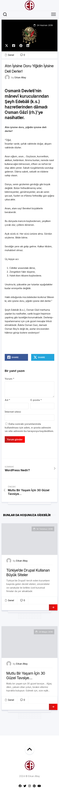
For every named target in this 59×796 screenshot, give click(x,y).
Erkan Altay (20, 77)
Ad (7, 399)
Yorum (9, 378)
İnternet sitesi (13, 411)
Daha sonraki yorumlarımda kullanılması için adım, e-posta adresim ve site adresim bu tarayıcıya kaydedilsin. (29, 427)
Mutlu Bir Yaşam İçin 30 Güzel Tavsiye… (25, 675)
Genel (11, 55)
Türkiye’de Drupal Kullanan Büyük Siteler (28, 572)
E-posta (36, 399)
